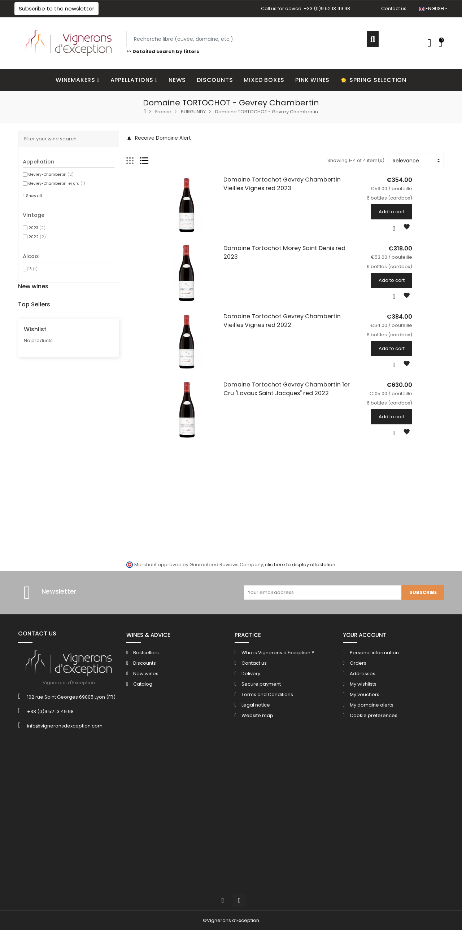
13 (33, 269)
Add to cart (423, 211)
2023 (37, 228)
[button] (56, 8)
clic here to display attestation (300, 722)
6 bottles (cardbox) (75, 326)
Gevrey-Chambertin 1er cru (57, 183)
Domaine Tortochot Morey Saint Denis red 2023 (276, 261)
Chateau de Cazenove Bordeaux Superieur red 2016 (117, 528)
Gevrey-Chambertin (51, 174)
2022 (37, 237)
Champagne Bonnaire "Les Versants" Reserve (109, 433)
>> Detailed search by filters (162, 51)
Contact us (393, 8)
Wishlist (35, 585)
